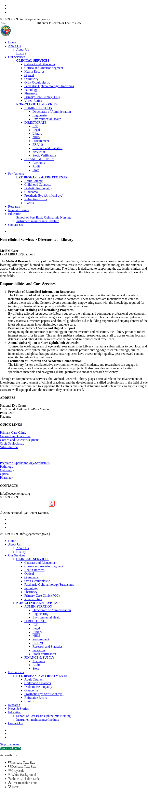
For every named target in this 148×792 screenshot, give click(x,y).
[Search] (18, 23)
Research (14, 705)
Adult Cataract (33, 679)
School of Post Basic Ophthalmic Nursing (43, 716)
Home (12, 540)
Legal (36, 628)
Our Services (16, 555)
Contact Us (15, 723)
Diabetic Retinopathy (38, 686)
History (21, 551)
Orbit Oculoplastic (12, 443)
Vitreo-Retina (9, 447)
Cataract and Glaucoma (15, 436)
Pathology (6, 466)
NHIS (36, 635)
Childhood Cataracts (37, 683)
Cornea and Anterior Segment (19, 440)
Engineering (40, 613)
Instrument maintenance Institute (37, 719)
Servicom (38, 650)
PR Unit (37, 643)
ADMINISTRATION (38, 606)
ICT (35, 624)
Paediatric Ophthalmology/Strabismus (25, 463)
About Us (14, 544)
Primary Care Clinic (13, 432)
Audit (36, 665)
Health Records (34, 570)
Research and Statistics (47, 646)
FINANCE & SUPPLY (39, 657)
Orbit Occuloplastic (37, 581)
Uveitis (29, 701)
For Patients (16, 672)
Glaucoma (31, 690)
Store (35, 668)
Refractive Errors (35, 697)
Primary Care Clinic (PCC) (42, 595)
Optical (5, 474)
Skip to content (10, 744)
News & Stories (18, 708)
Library (37, 632)
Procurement (40, 639)
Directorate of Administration (51, 610)
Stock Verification (44, 654)
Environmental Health (46, 617)
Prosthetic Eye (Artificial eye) (43, 694)
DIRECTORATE (35, 621)
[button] (10, 748)
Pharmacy (6, 477)
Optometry (7, 470)
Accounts (38, 661)
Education (14, 712)
